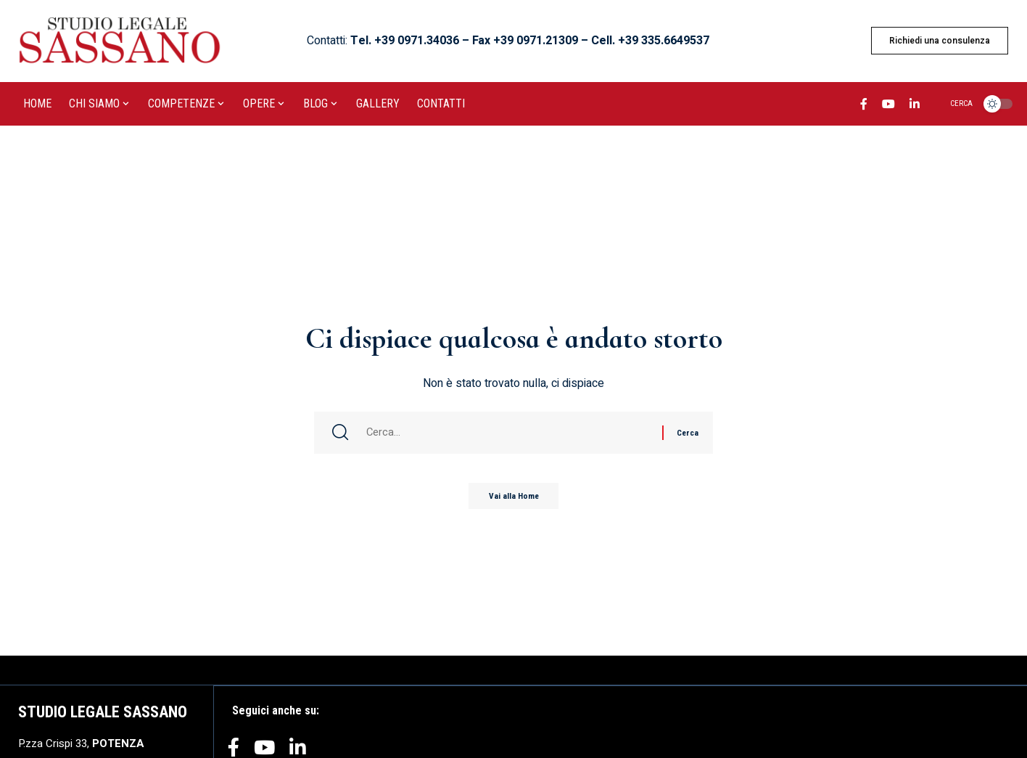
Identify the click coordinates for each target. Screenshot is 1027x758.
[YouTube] (888, 106)
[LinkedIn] (914, 106)
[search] (953, 104)
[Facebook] (864, 106)
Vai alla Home (514, 499)
